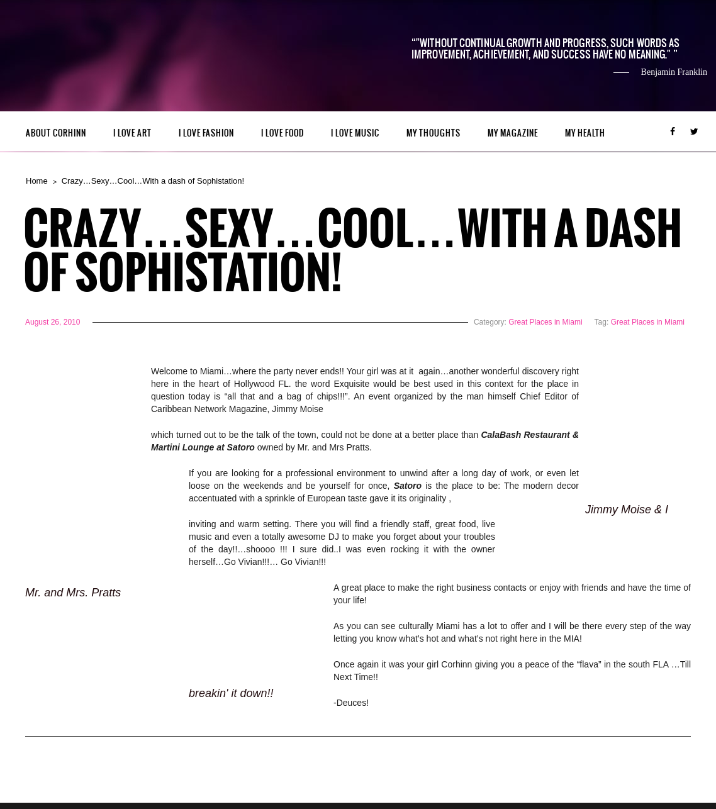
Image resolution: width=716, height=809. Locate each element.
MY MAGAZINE (513, 133)
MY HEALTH (585, 133)
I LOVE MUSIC (355, 133)
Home (37, 181)
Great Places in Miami (545, 322)
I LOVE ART (132, 133)
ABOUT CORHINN (56, 133)
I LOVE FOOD (282, 133)
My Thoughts (433, 133)
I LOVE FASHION (206, 133)
